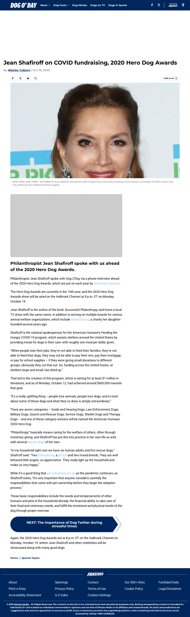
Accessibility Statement (25, 595)
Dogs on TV (97, 5)
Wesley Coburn (19, 70)
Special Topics (30, 558)
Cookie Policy (134, 589)
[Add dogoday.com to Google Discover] (170, 78)
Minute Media (21, 604)
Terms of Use (97, 589)
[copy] (35, 78)
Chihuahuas (46, 455)
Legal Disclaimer (170, 589)
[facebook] (151, 4)
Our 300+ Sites (135, 582)
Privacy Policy (64, 589)
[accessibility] (183, 5)
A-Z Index (61, 595)
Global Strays (80, 319)
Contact (93, 582)
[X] (158, 4)
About (13, 582)
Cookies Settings (99, 595)
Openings (61, 582)
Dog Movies (79, 5)
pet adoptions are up (61, 473)
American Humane (107, 283)
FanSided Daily (169, 582)
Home (14, 558)
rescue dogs (36, 442)
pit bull (62, 455)
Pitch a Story (17, 589)
